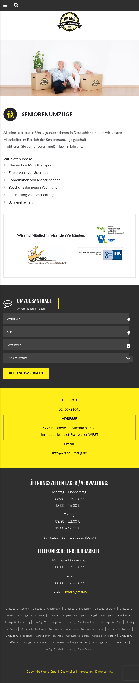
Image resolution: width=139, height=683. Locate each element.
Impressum (85, 671)
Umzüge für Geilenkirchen (116, 615)
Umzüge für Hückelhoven (82, 622)
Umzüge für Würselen (80, 649)
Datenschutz (104, 671)
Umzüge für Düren (105, 608)
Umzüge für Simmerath (34, 642)
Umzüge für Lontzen (119, 629)
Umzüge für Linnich (92, 629)
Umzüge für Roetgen (104, 635)
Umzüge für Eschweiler (31, 615)
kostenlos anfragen (26, 373)
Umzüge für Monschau (19, 635)
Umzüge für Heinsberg (17, 622)
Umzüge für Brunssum (78, 608)
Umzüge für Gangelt (86, 615)
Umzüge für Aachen (17, 608)
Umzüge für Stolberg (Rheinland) (71, 642)
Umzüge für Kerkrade (33, 629)
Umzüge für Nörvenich (49, 635)
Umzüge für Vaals (53, 649)
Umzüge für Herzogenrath (49, 622)
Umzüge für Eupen (60, 615)
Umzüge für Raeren (77, 635)
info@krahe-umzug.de (69, 453)
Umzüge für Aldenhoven (46, 608)
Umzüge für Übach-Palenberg (110, 642)
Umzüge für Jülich (111, 622)
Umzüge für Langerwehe (63, 629)
